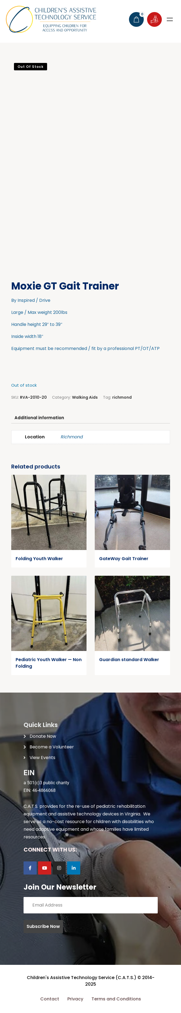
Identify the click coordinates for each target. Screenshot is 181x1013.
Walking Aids (85, 397)
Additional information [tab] (41, 418)
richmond (122, 397)
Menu (170, 19)
